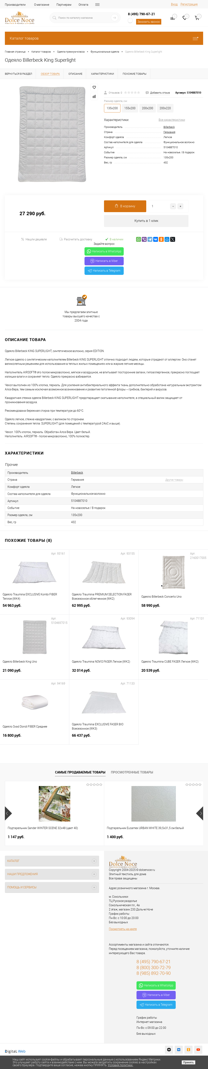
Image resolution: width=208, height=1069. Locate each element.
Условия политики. (120, 1065)
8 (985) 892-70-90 (153, 973)
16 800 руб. (34, 738)
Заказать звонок (149, 21)
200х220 (165, 108)
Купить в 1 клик (146, 221)
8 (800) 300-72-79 (153, 967)
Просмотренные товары (132, 772)
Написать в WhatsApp (104, 252)
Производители (15, 4)
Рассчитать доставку (76, 239)
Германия (169, 132)
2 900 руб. (148, 837)
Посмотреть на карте (123, 929)
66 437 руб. (104, 738)
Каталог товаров (104, 38)
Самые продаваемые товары (80, 772)
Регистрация (189, 4)
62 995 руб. (104, 608)
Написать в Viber (104, 261)
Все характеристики (172, 119)
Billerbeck (169, 126)
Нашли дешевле (34, 239)
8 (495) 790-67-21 (141, 14)
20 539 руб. (173, 673)
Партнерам (63, 4)
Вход (174, 4)
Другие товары (174, 480)
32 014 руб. (104, 673)
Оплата (83, 4)
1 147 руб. (16, 837)
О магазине (41, 4)
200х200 (147, 108)
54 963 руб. (34, 608)
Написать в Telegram (104, 271)
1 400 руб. (82, 837)
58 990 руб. (173, 608)
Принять (188, 1062)
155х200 (129, 108)
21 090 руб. (34, 673)
